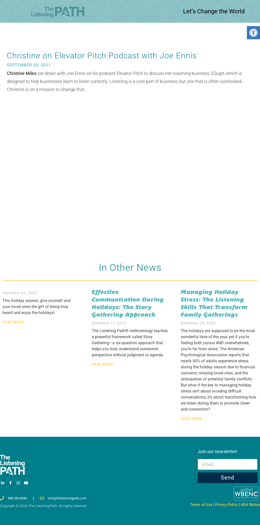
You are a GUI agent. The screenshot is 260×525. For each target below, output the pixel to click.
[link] (253, 32)
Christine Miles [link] (21, 73)
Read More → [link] (16, 322)
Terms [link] (201, 504)
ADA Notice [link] (250, 504)
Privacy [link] (226, 504)
